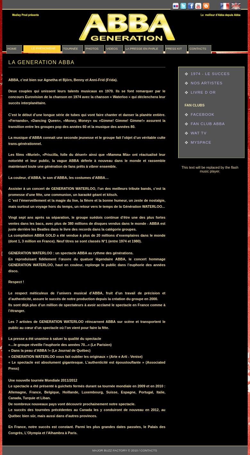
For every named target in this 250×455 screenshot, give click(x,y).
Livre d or (203, 92)
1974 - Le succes (210, 74)
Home (12, 48)
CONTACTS (148, 450)
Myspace (201, 142)
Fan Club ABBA (208, 124)
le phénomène (43, 48)
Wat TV (199, 133)
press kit (174, 48)
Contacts (197, 48)
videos (112, 48)
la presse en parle (142, 48)
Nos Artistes (206, 83)
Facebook (202, 114)
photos (92, 48)
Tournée (70, 48)
